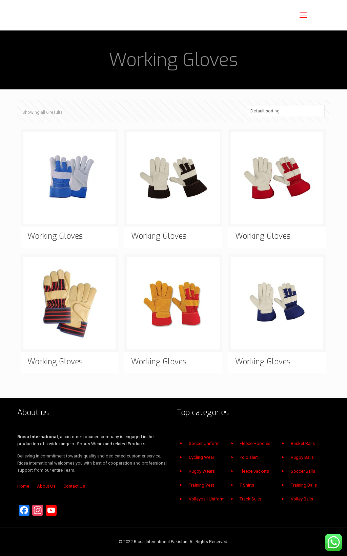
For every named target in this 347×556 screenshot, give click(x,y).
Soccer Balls (303, 471)
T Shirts (247, 485)
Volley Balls (302, 498)
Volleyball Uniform (207, 498)
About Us (46, 486)
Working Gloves (55, 236)
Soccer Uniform (204, 443)
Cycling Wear (201, 457)
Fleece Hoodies (255, 443)
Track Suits (250, 498)
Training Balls (304, 485)
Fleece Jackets (254, 471)
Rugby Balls (302, 457)
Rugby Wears (202, 471)
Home (23, 486)
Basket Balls (303, 443)
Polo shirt (249, 457)
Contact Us (74, 486)
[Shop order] (286, 111)
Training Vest (201, 485)
